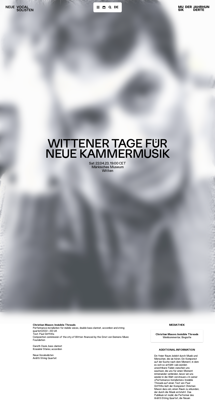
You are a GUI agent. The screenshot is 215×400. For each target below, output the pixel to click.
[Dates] (104, 7)
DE (116, 7)
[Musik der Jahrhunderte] (193, 8)
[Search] (109, 7)
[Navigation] (98, 7)
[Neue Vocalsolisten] (19, 8)
